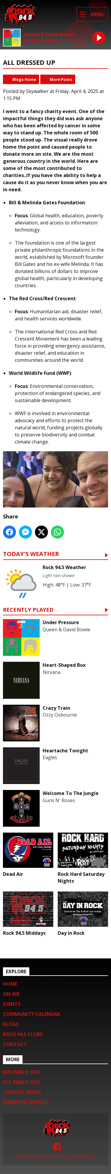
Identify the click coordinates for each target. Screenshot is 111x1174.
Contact (15, 1044)
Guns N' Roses (59, 800)
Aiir (92, 1156)
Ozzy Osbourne (60, 715)
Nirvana (51, 672)
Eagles (50, 757)
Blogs (11, 1024)
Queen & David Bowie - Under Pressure (50, 37)
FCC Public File (21, 1082)
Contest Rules (22, 1092)
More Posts (61, 79)
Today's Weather (31, 554)
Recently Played (28, 610)
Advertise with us (26, 1102)
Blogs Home (24, 79)
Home (10, 984)
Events (11, 1004)
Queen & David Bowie (66, 629)
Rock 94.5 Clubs (23, 1034)
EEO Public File (21, 1072)
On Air (11, 994)
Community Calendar (31, 1014)
